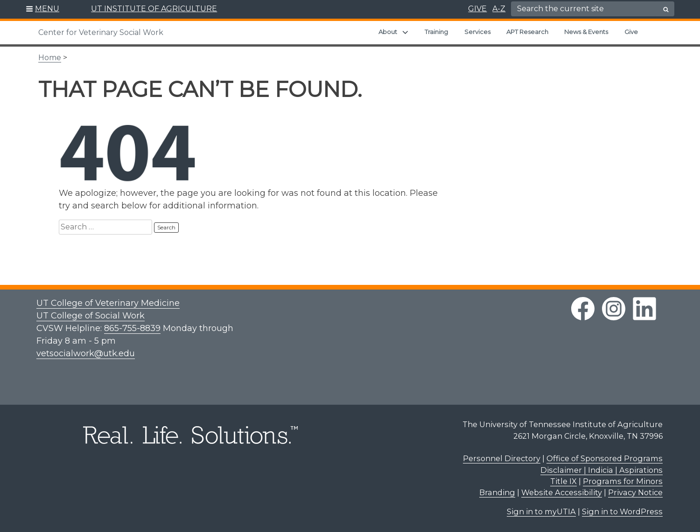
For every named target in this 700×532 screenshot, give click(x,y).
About (387, 31)
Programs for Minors (623, 481)
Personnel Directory (501, 458)
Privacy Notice (635, 492)
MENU (47, 8)
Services (477, 31)
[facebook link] (583, 308)
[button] (42, 9)
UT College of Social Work (90, 316)
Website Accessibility (561, 492)
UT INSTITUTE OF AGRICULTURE (154, 8)
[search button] (666, 9)
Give (631, 31)
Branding (497, 492)
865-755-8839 (132, 328)
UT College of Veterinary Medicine (108, 303)
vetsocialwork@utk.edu (85, 353)
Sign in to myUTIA (541, 511)
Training (436, 31)
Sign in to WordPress (622, 511)
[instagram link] (613, 308)
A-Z (498, 8)
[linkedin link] (644, 308)
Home (49, 57)
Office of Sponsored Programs (604, 458)
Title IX (563, 481)
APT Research (527, 31)
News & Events (586, 31)
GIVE (477, 8)
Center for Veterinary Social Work (100, 32)
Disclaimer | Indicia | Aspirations (601, 470)
